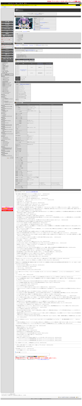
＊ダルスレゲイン (5, 141)
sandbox (3, 66)
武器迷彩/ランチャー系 (5, 83)
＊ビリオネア (4, 111)
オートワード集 (20, 39)
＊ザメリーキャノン (5, 90)
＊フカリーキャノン (5, 78)
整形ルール (4, 64)
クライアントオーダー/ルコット (45, 28)
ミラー (29, 3)
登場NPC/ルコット (19, 9)
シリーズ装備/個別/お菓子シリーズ (7, 104)
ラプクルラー (4, 97)
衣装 (34, 29)
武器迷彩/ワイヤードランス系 (6, 84)
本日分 (6, 71)
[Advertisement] (7, 14)
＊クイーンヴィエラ (5, 143)
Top (2, 6)
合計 (8, 71)
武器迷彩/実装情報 (5, 81)
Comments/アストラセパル (6, 120)
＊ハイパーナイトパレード (6, 92)
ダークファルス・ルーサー (6, 139)
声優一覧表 (4, 118)
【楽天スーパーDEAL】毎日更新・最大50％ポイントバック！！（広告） (26, 5)
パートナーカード (20, 37)
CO (34, 28)
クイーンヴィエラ (5, 144)
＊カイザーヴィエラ (5, 122)
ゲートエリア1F (42, 22)
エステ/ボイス (4, 95)
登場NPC (4, 6)
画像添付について (5, 67)
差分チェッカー (4, 5)
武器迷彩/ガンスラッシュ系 (6, 127)
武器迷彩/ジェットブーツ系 (6, 85)
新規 (11, 3)
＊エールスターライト (23, 69)
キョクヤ (39, 45)
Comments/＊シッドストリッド (7, 155)
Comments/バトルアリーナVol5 (7, 106)
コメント (19, 40)
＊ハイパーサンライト (5, 80)
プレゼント (20, 38)
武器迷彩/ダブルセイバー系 (6, 82)
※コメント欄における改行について (43, 359)
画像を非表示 (35, 191)
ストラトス (26, 45)
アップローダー (10, 5)
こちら (37, 14)
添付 (13, 3)
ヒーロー (17, 45)
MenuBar (3, 72)
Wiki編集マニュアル (5, 65)
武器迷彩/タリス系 (5, 110)
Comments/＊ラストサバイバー (7, 108)
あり (40, 26)
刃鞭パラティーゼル (5, 91)
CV (34, 25)
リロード (6, 3)
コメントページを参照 (29, 191)
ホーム (3, 3)
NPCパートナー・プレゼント (24, 84)
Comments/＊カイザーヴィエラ (7, 116)
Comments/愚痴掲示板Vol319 (7, 148)
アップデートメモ (5, 70)
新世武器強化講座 (5, 153)
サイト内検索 (65, 3)
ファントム (31, 45)
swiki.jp (41, 398)
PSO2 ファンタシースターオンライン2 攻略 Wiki (64, 1)
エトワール (25, 31)
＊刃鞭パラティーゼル (5, 79)
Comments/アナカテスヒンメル (7, 147)
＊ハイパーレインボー (5, 93)
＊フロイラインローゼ (5, 77)
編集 (9, 3)
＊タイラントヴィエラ (5, 142)
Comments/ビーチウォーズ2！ (7, 131)
